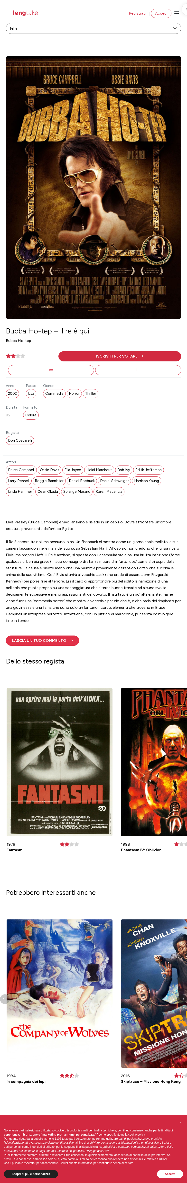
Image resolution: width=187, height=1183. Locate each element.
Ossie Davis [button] (49, 470)
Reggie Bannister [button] (49, 481)
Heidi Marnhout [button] (99, 470)
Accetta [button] (170, 1174)
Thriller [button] (90, 393)
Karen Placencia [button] (109, 491)
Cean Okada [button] (47, 491)
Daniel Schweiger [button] (114, 481)
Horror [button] (74, 393)
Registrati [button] (137, 13)
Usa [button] (31, 393)
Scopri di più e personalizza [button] (31, 1174)
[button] (119, 356)
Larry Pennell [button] (18, 481)
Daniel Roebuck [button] (82, 481)
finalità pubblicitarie (88, 1146)
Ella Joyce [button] (73, 470)
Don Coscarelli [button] (20, 440)
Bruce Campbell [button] (21, 470)
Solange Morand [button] (76, 491)
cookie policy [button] (136, 1134)
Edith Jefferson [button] (148, 470)
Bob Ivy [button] (123, 470)
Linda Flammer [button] (20, 491)
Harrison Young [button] (146, 481)
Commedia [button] (54, 393)
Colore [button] (31, 415)
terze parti (68, 1138)
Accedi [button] (161, 13)
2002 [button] (12, 393)
